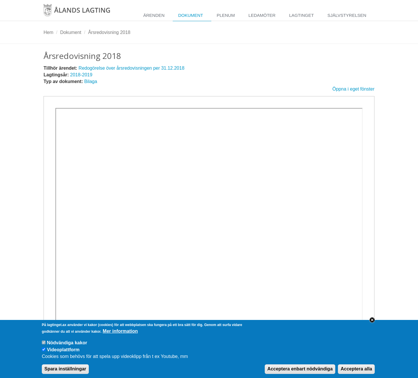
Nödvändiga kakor (67, 346)
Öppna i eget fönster (353, 89)
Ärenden (153, 15)
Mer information (120, 335)
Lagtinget (301, 15)
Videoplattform (63, 353)
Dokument (190, 15)
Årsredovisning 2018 (109, 32)
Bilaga (90, 81)
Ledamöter (261, 15)
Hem (48, 32)
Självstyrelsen (346, 15)
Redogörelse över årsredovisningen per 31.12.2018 (132, 68)
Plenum (226, 15)
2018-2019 (81, 74)
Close (372, 324)
